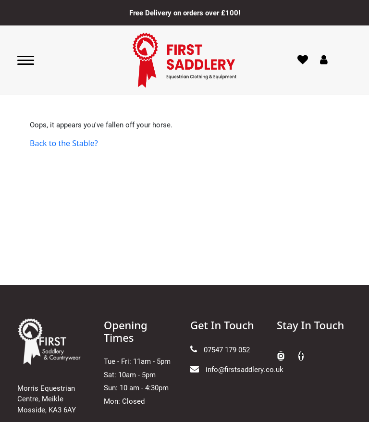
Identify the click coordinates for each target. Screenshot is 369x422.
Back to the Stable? (64, 143)
